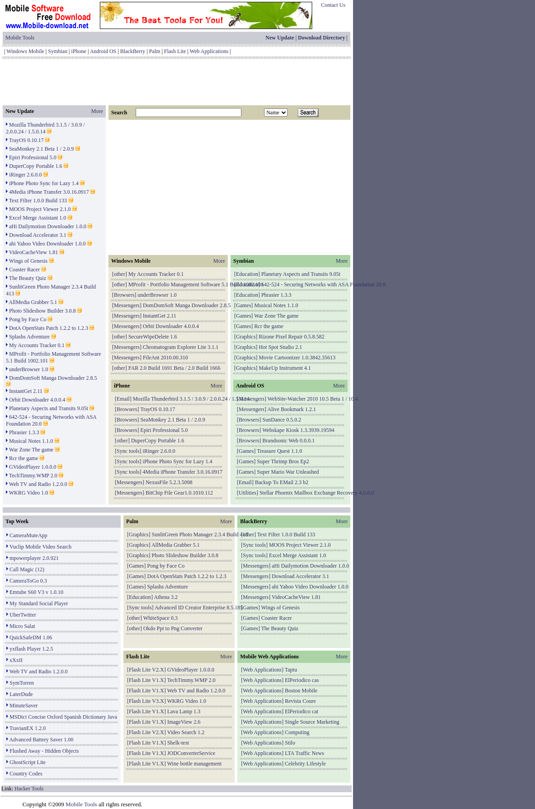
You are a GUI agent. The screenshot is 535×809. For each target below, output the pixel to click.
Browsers (124, 295)
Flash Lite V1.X (146, 680)
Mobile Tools (19, 37)
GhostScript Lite (28, 762)
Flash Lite (175, 51)
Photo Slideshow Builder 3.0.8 (42, 311)
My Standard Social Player (39, 603)
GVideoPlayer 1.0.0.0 (32, 467)
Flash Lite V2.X (146, 670)
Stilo (290, 743)
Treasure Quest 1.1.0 (279, 451)
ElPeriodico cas (302, 680)
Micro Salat (22, 626)
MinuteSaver (24, 705)
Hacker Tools (29, 788)
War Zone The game (31, 449)
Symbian (58, 51)
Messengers (127, 305)
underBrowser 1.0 (28, 369)
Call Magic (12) (27, 569)
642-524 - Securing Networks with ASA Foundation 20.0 (323, 284)
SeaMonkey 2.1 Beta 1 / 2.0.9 (41, 149)
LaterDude (21, 694)
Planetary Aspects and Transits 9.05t (48, 408)
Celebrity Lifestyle (305, 763)
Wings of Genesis (28, 261)
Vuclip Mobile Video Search (41, 547)
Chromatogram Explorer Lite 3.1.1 (181, 347)
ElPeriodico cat (302, 711)
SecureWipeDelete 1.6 (152, 336)
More (97, 111)
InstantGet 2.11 (26, 391)
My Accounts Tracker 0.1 (36, 345)
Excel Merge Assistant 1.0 (37, 218)
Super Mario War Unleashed (288, 472)
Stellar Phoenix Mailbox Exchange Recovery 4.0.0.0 (317, 493)
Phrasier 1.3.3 (24, 432)
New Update (279, 37)
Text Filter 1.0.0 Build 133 (38, 200)
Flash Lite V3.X (146, 701)
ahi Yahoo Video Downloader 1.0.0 (47, 243)
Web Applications (209, 51)
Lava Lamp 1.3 (183, 711)
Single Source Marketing (312, 722)
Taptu (291, 670)
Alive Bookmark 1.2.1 (291, 409)
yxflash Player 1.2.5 (31, 649)
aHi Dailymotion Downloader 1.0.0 (47, 226)
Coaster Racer (24, 269)
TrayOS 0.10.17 (26, 140)
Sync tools (128, 451)
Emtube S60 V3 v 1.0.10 (36, 592)
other (119, 274)
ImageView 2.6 (183, 722)
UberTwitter (23, 615)
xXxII (16, 660)
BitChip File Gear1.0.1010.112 (179, 493)
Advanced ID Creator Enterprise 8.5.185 (199, 607)
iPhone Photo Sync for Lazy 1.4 (44, 183)
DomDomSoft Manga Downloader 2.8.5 (53, 378)
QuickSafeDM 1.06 (31, 637)
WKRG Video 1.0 (28, 493)
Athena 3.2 (166, 597)
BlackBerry (132, 51)
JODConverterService (191, 753)
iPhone (78, 51)
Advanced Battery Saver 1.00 (41, 739)
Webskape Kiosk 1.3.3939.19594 (298, 430)
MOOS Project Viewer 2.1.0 (40, 209)
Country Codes (26, 773)
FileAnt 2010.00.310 (165, 357)
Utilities (247, 493)
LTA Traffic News (304, 753)
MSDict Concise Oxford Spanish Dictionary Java (63, 717)
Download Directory (321, 37)
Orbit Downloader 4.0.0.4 (37, 400)
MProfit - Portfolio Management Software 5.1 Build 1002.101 (196, 284)
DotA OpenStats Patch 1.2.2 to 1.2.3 (48, 328)
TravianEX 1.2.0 (28, 728)
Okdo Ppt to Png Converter (173, 628)
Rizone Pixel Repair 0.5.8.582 (291, 336)
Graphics (245, 336)
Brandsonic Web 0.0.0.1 (288, 440)
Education (247, 274)
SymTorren (22, 683)
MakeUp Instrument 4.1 (285, 368)
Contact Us (333, 5)
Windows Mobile (25, 51)
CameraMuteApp (28, 535)
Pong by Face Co (27, 319)
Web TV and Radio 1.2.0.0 (38, 484)
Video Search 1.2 (185, 732)
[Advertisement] (176, 82)
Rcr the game (23, 458)
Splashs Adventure (29, 336)
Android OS (103, 51)
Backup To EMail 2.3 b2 (282, 482)
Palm (154, 51)
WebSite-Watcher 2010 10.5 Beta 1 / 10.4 (312, 399)
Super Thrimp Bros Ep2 (283, 461)
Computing (297, 732)
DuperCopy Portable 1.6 (35, 166)
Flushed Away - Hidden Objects (44, 751)
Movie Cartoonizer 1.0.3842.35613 (297, 357)
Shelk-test (178, 743)
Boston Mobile (301, 690)
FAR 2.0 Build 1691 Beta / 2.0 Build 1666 (174, 368)
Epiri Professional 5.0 (32, 157)
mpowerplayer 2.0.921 (34, 558)
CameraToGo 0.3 (28, 581)
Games (243, 305)
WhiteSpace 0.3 (160, 618)
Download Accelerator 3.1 (37, 235)
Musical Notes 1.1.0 (31, 441)
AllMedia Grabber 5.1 (33, 302)
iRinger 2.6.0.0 (25, 175)
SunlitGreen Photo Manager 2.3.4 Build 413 (200, 534)
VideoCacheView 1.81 (33, 252)
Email (123, 399)
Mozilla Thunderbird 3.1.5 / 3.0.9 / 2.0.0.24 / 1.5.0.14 (45, 128)
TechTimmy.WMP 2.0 (33, 475)
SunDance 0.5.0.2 (281, 420)
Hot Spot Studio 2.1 (280, 347)
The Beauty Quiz (27, 278)
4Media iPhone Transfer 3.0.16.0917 (49, 192)
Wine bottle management (194, 763)
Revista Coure (300, 701)
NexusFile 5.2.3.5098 (169, 482)
